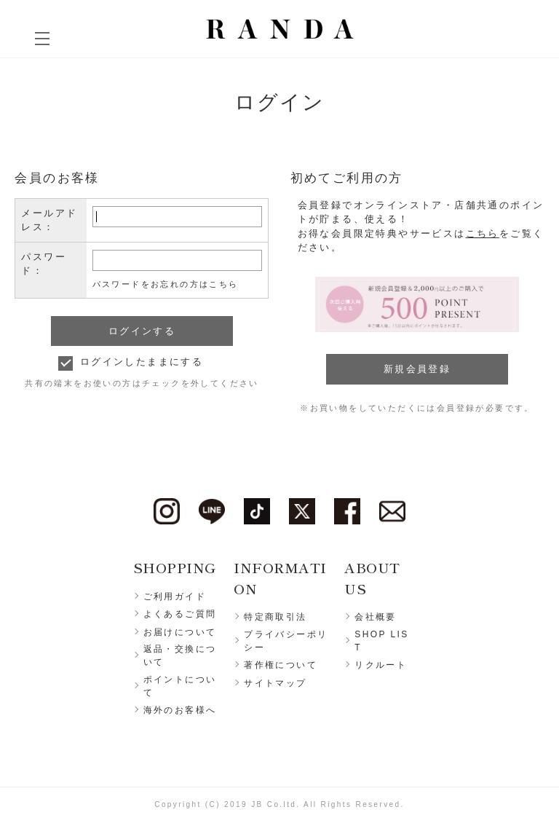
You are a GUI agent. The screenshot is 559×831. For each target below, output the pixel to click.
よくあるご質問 (180, 614)
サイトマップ (275, 683)
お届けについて (180, 632)
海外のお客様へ (180, 710)
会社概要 (375, 617)
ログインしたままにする (141, 361)
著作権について (280, 665)
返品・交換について (180, 655)
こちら (482, 233)
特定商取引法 (275, 617)
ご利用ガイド (174, 596)
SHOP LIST (381, 641)
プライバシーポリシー (286, 641)
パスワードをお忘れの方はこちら (165, 284)
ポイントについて (180, 686)
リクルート (380, 665)
